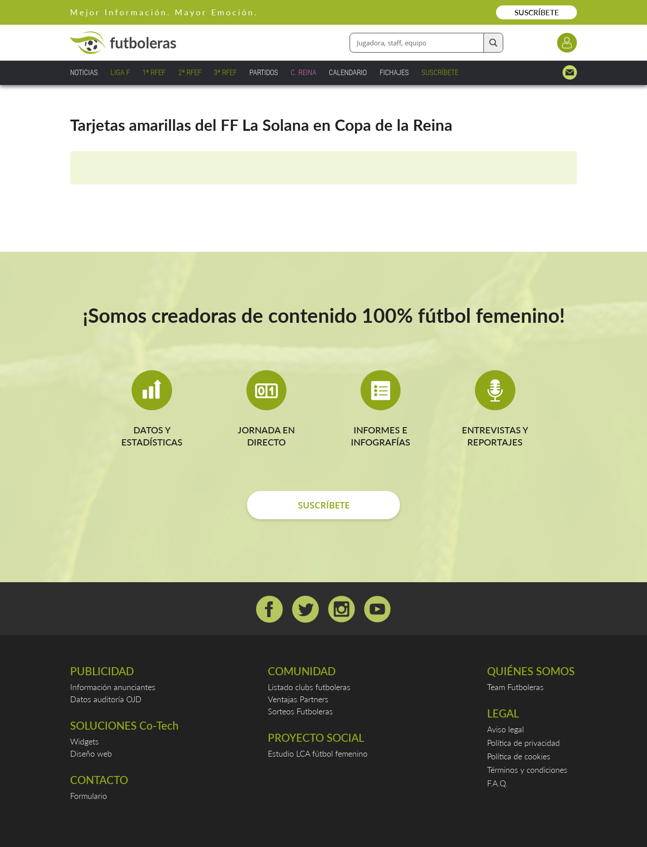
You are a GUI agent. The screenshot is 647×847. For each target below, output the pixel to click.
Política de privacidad (523, 743)
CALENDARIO (348, 72)
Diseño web (91, 753)
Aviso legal (505, 729)
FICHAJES (394, 72)
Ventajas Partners (298, 699)
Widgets (84, 741)
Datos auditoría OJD (106, 699)
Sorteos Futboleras (300, 711)
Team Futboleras (515, 687)
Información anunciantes (112, 687)
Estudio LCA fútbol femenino (318, 753)
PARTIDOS (263, 72)
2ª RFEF (189, 72)
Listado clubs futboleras (309, 687)
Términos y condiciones (527, 770)
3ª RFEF (225, 72)
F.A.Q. (497, 783)
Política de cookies (518, 756)
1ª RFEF (153, 72)
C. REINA (303, 72)
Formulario (88, 796)
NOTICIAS (84, 72)
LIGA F (120, 72)
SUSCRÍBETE (536, 12)
